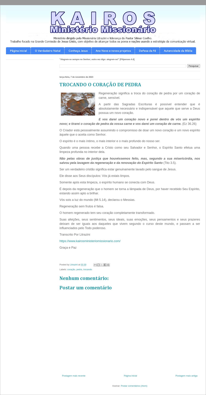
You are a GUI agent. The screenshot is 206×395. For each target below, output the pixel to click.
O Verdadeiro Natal (48, 51)
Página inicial (18, 51)
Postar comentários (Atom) (134, 386)
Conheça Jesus (78, 51)
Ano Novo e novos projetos (113, 51)
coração (71, 269)
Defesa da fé (147, 51)
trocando (87, 269)
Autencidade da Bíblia (178, 51)
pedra (79, 269)
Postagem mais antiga (186, 375)
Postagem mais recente (73, 375)
